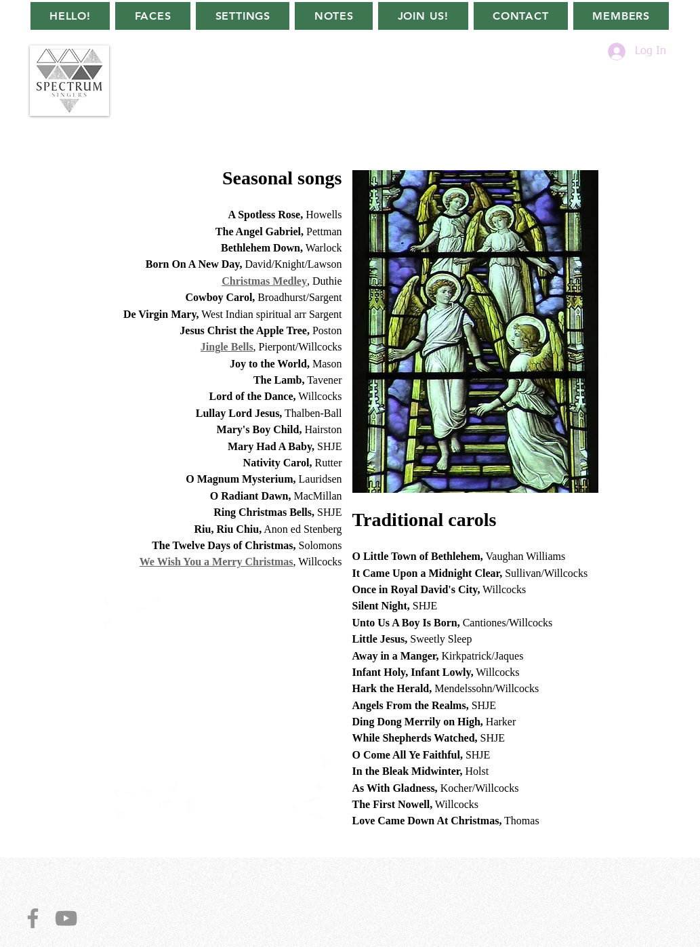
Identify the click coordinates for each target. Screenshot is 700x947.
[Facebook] (33, 918)
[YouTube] (66, 918)
